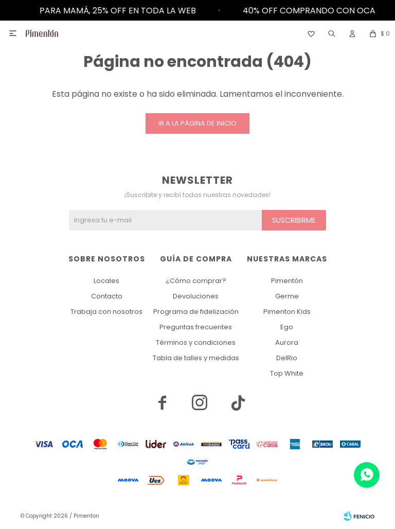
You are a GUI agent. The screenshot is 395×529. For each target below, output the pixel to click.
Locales (106, 281)
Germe (287, 296)
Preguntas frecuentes (195, 327)
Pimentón (287, 281)
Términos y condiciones (196, 342)
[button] (331, 33)
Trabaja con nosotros (106, 311)
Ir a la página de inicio (197, 123)
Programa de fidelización (196, 311)
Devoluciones (196, 296)
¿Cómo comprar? (196, 281)
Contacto (106, 296)
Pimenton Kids (287, 311)
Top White (286, 373)
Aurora (286, 342)
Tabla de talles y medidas (196, 358)
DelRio (286, 358)
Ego (286, 327)
